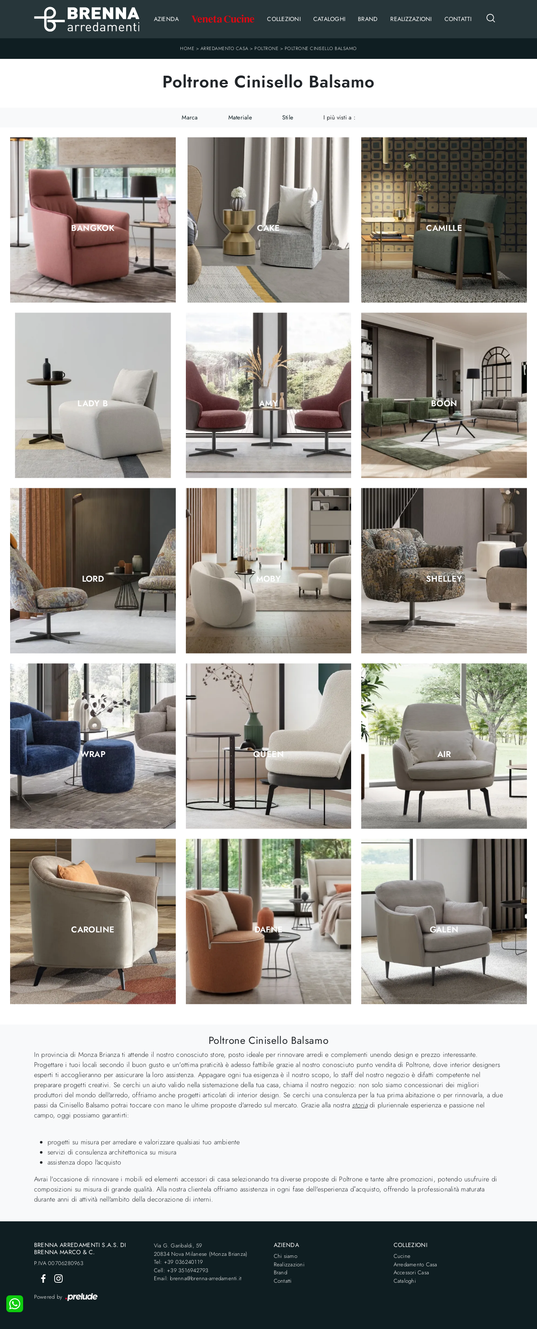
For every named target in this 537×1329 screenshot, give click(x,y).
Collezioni (284, 19)
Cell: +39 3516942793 (181, 1270)
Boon (444, 403)
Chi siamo (285, 1256)
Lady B (92, 403)
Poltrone (266, 48)
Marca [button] (190, 117)
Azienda (166, 19)
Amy (268, 403)
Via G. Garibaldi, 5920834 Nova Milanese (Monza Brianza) (201, 1250)
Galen (444, 930)
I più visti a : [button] (339, 117)
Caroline (92, 930)
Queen (268, 754)
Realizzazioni (410, 19)
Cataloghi (329, 19)
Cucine (402, 1256)
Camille (444, 228)
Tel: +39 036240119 (178, 1262)
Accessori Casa (411, 1272)
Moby (268, 579)
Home (187, 48)
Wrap (93, 754)
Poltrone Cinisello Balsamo (321, 48)
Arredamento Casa (225, 48)
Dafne (268, 930)
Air (444, 754)
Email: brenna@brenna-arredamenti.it (198, 1278)
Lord (93, 579)
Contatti (458, 19)
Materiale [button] (240, 117)
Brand (368, 19)
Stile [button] (287, 117)
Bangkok (92, 228)
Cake (268, 228)
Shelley (444, 579)
